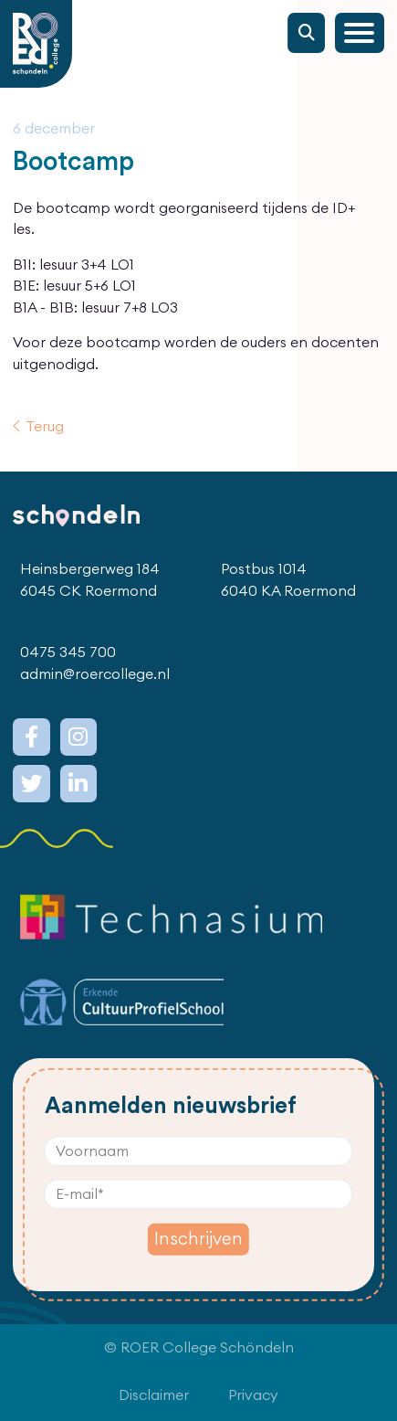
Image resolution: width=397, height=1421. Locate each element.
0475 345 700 (68, 652)
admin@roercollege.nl (95, 674)
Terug (45, 426)
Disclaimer (154, 1395)
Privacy (253, 1395)
